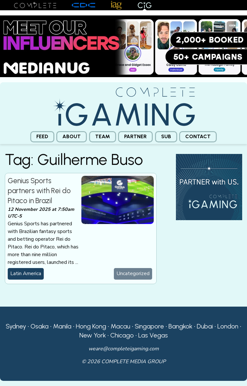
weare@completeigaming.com (123, 348)
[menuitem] (42, 136)
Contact (198, 136)
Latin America (25, 273)
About (71, 136)
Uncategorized (133, 273)
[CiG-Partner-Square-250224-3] (209, 186)
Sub (166, 136)
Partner (135, 136)
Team (102, 136)
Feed (42, 136)
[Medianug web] (123, 45)
